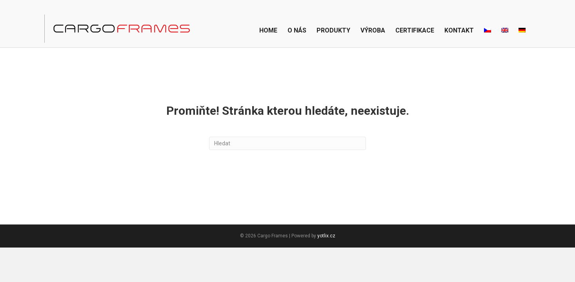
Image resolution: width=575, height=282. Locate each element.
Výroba (372, 30)
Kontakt (459, 30)
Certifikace (414, 30)
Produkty (333, 30)
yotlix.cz (326, 236)
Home (268, 30)
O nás (297, 30)
